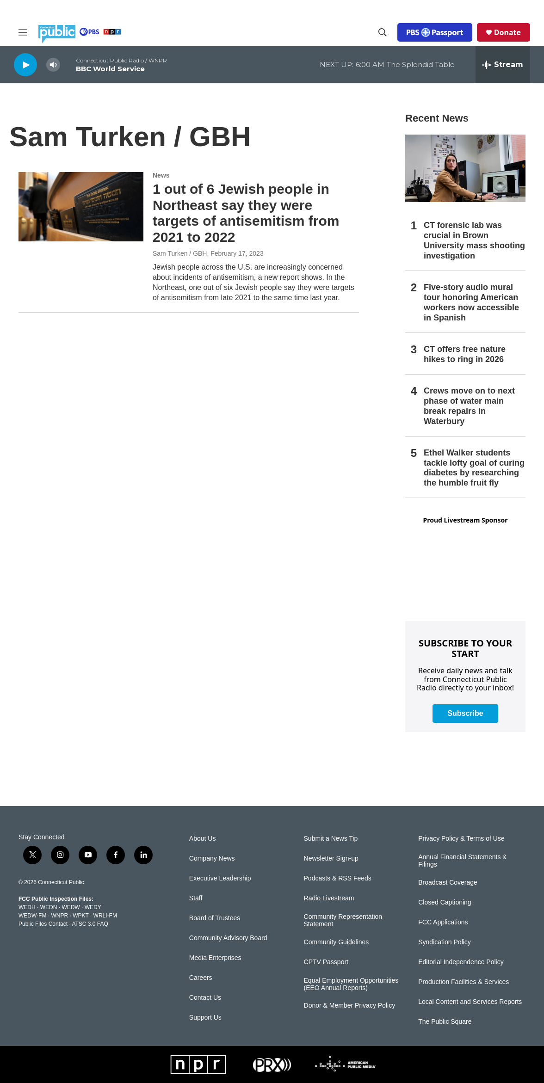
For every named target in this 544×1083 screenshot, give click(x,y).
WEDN (48, 907)
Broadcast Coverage (447, 882)
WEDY (93, 907)
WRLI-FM (105, 915)
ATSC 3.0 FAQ (90, 924)
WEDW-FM (32, 915)
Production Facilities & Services (463, 981)
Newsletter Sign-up (331, 858)
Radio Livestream (329, 898)
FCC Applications (443, 922)
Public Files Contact (43, 924)
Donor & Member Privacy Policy (350, 1005)
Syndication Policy (444, 942)
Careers (200, 977)
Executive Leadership (220, 878)
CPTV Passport (326, 962)
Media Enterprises (215, 957)
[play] (25, 64)
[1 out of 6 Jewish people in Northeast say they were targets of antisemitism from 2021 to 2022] (81, 206)
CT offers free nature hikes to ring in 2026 (465, 354)
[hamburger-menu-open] (22, 32)
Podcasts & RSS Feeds (337, 878)
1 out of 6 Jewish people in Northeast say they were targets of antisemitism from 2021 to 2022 (246, 213)
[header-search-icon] (382, 32)
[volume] (53, 65)
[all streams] (503, 64)
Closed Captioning (444, 902)
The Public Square (444, 1021)
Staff (196, 898)
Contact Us (205, 997)
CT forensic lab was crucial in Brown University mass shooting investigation (474, 240)
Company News (212, 858)
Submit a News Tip (331, 838)
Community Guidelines (336, 942)
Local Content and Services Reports (470, 1001)
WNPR (59, 915)
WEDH (27, 907)
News (161, 175)
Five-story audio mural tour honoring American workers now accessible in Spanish (471, 302)
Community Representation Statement (343, 920)
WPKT (80, 915)
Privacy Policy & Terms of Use (461, 838)
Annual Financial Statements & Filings (462, 861)
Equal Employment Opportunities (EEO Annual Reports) (351, 984)
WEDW (71, 907)
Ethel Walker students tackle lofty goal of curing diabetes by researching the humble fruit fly (474, 468)
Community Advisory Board (228, 938)
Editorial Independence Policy (460, 962)
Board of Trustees (215, 918)
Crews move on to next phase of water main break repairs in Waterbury (469, 406)
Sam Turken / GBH (180, 253)
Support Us (205, 1017)
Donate (507, 32)
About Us (202, 838)
